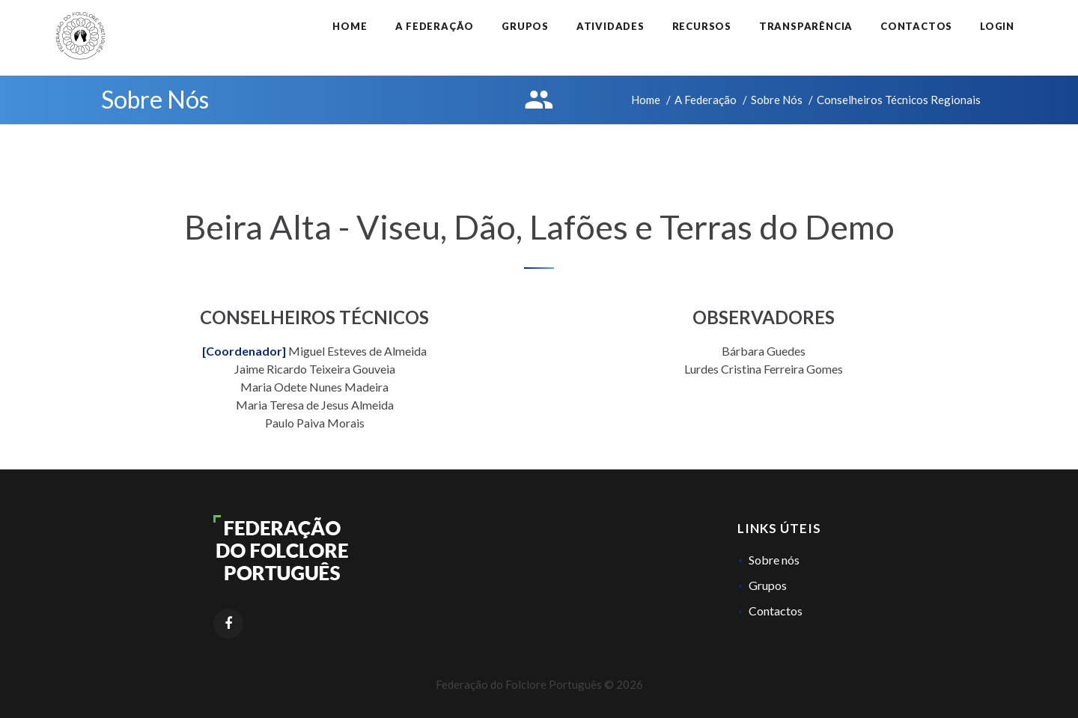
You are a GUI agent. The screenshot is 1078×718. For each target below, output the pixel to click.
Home (349, 26)
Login (997, 26)
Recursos (701, 26)
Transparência (806, 26)
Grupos (525, 26)
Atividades (610, 26)
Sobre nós (774, 560)
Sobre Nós (777, 99)
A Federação (435, 26)
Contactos (916, 26)
